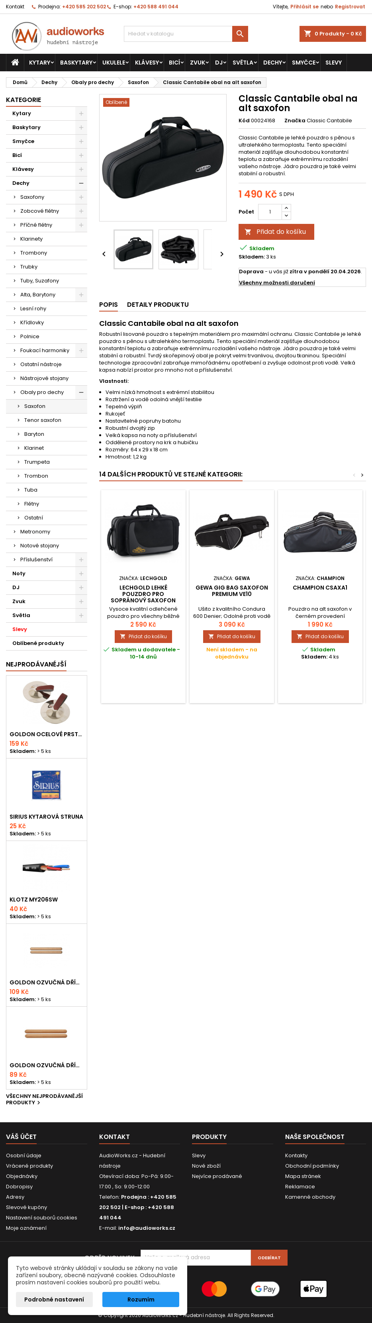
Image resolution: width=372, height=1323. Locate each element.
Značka (294, 120)
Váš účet (21, 1136)
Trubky (28, 266)
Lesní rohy (33, 308)
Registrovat (350, 6)
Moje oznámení (26, 1228)
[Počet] (270, 212)
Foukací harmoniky (44, 350)
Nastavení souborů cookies (41, 1217)
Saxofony (32, 197)
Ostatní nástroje (41, 364)
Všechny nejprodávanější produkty (44, 1100)
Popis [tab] (108, 304)
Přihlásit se (304, 6)
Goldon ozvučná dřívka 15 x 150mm (47, 1065)
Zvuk (197, 63)
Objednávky (21, 1176)
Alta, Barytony (37, 294)
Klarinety (31, 239)
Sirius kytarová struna (46, 816)
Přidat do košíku (275, 231)
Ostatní (33, 517)
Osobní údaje (23, 1155)
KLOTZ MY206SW (34, 899)
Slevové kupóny (26, 1207)
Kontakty (296, 1155)
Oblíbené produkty (38, 643)
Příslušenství (36, 559)
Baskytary (76, 63)
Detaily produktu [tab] (158, 304)
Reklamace (300, 1186)
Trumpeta (37, 462)
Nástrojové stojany (44, 378)
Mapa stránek (303, 1176)
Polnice (29, 336)
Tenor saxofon (42, 420)
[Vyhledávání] (186, 34)
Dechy (272, 63)
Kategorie (23, 99)
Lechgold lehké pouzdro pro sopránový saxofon (143, 594)
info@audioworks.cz (146, 1228)
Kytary (39, 63)
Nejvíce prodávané (217, 1176)
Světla (243, 63)
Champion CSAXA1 (320, 588)
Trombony (33, 253)
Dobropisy (19, 1186)
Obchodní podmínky (312, 1166)
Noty (18, 573)
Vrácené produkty (29, 1166)
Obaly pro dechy (42, 392)
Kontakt (15, 6)
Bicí (174, 63)
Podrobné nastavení (54, 1299)
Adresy (15, 1197)
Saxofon (34, 406)
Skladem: (252, 257)
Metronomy (35, 531)
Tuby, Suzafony (39, 280)
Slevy (333, 63)
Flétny (31, 504)
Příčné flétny (36, 225)
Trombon (36, 476)
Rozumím (141, 1299)
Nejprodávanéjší (36, 664)
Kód (244, 120)
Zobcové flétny (39, 211)
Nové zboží (206, 1166)
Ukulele (113, 63)
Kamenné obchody (310, 1197)
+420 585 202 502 (84, 6)
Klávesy (147, 63)
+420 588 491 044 (155, 6)
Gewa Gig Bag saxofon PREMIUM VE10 (232, 591)
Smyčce (303, 63)
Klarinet (34, 448)
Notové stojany (39, 545)
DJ (219, 63)
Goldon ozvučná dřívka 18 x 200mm (47, 982)
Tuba (30, 490)
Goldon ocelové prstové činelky (47, 734)
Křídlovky (32, 322)
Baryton (34, 434)
